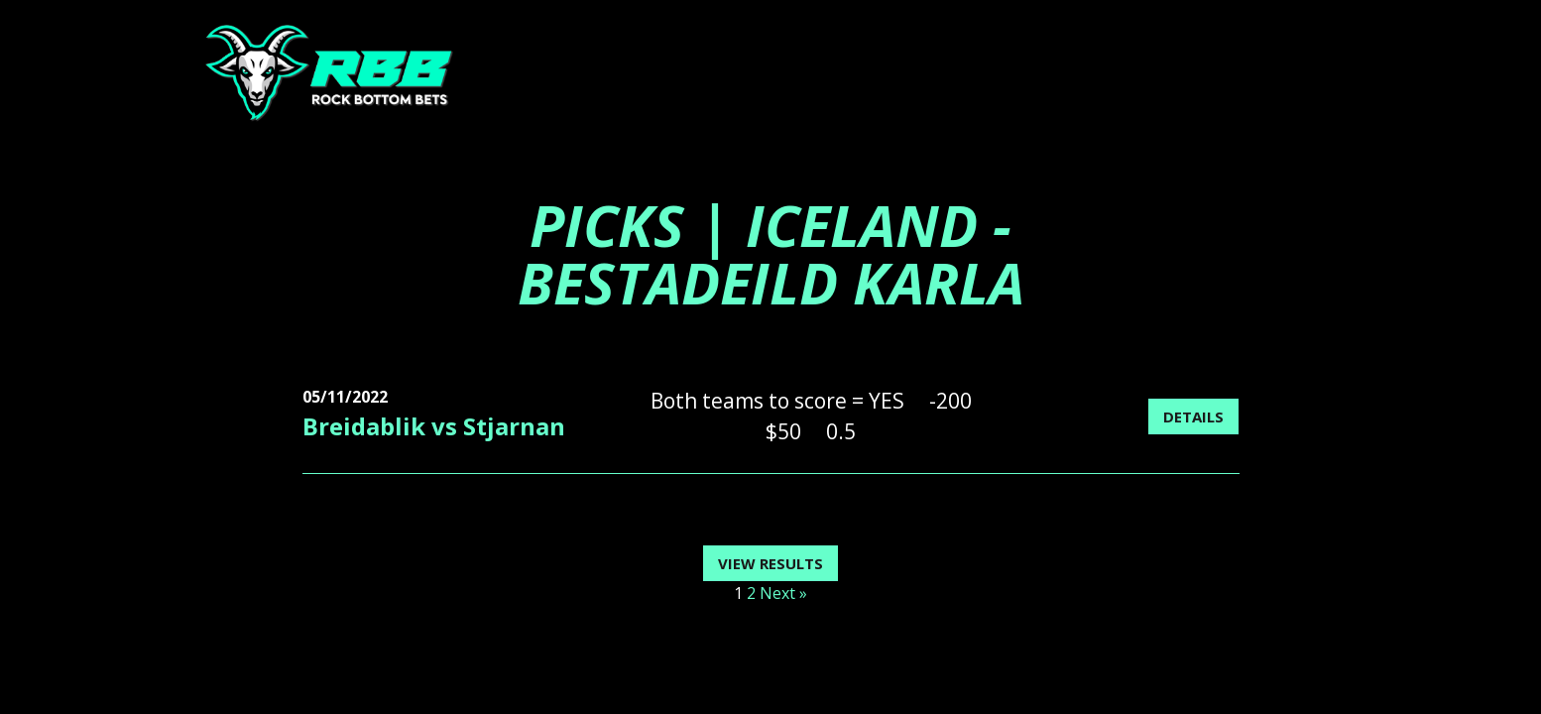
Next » (783, 593)
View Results (770, 563)
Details (1193, 416)
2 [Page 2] (751, 593)
